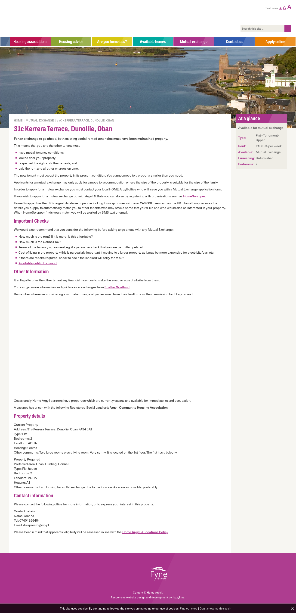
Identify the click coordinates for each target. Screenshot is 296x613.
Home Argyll (37, 18)
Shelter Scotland (117, 287)
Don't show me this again (215, 608)
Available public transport (37, 263)
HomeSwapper (194, 196)
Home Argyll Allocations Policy (145, 531)
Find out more (188, 608)
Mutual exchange (40, 120)
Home (18, 120)
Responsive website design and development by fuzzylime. (148, 597)
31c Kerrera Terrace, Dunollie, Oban (85, 120)
